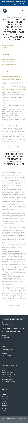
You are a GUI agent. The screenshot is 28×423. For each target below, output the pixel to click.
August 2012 (5, 408)
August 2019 (5, 392)
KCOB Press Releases (12, 17)
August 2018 (5, 396)
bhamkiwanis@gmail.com (7, 284)
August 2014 (5, 399)
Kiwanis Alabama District (7, 356)
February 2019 (5, 394)
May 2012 (4, 410)
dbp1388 (18, 146)
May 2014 (4, 401)
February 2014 (5, 403)
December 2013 (5, 405)
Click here (16, 3)
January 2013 (5, 406)
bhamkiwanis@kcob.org (10, 351)
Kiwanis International (6, 355)
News (19, 17)
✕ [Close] (26, 3)
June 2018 (4, 398)
